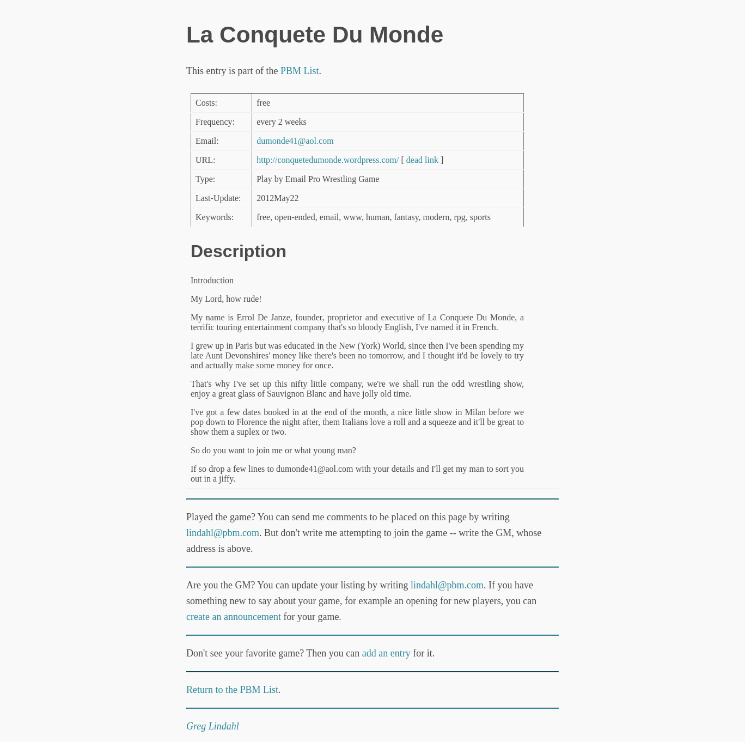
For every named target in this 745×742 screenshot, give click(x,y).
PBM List (299, 70)
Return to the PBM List (232, 689)
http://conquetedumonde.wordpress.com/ (328, 160)
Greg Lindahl (212, 726)
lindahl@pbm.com (222, 532)
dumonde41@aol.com (295, 140)
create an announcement (233, 616)
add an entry (386, 653)
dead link (422, 160)
